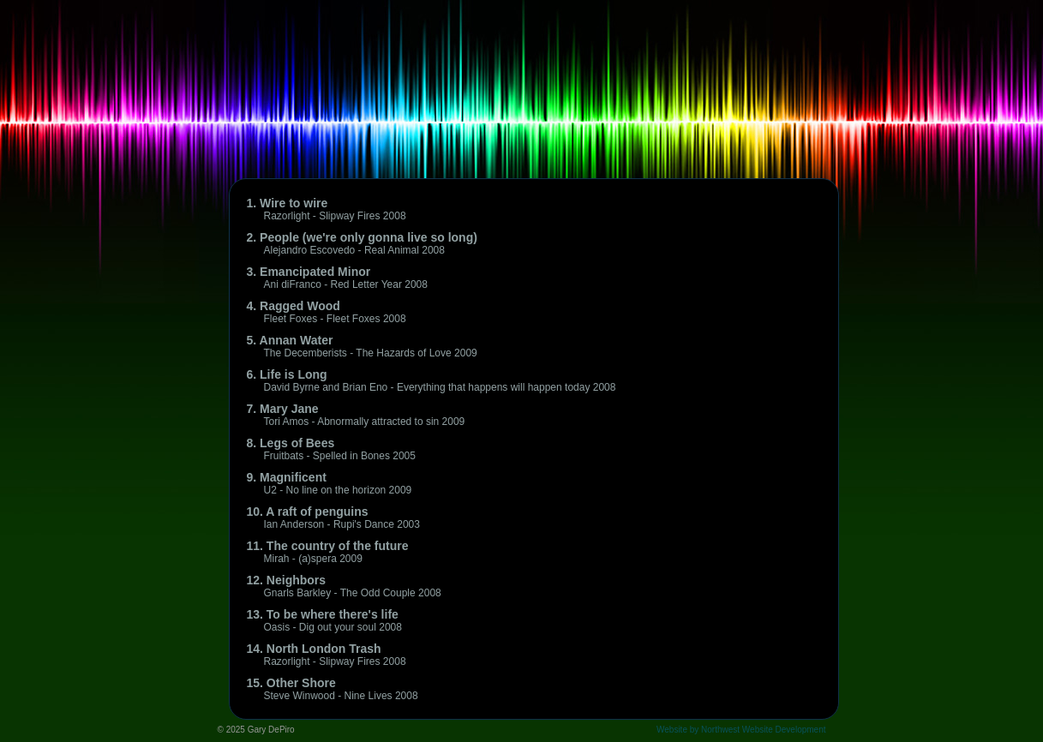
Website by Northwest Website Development (741, 729)
